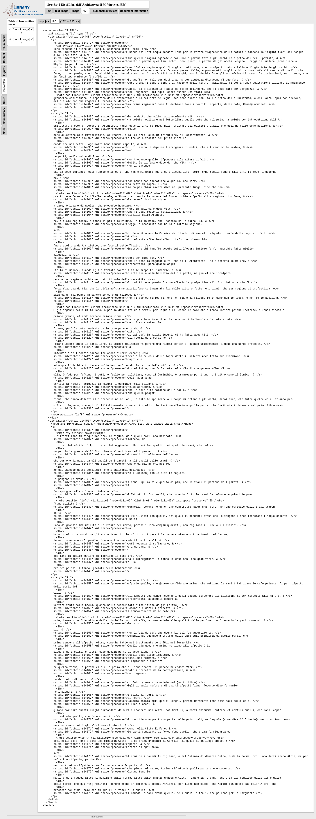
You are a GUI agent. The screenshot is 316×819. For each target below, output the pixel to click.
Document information (134, 11)
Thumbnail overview (104, 11)
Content (4, 58)
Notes (4, 100)
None (4, 131)
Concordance (4, 115)
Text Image (61, 11)
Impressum (96, 816)
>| (78, 21)
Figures (4, 71)
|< (46, 21)
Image (75, 11)
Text (48, 11)
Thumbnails (4, 42)
